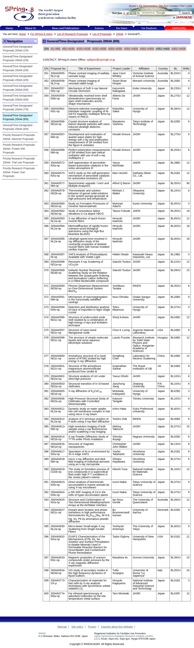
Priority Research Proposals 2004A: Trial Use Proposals (19, 160)
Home (9, 28)
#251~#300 (131, 48)
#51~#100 (68, 48)
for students (149, 28)
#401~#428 (178, 48)
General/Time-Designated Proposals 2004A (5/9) (19, 88)
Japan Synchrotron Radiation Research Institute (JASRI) (123, 636)
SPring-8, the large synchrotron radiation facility (40, 13)
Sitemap (62, 626)
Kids (179, 28)
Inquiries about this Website (117, 626)
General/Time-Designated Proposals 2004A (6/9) (19, 97)
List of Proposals (101, 34)
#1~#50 (55, 48)
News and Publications (65, 28)
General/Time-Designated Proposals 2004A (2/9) (19, 58)
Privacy (92, 626)
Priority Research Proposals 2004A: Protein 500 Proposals (19, 148)
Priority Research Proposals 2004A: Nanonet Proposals (19, 137)
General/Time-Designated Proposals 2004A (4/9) (19, 78)
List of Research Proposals (72, 34)
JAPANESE (184, 17)
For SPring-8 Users (41, 34)
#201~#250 (115, 48)
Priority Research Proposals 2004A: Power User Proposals (19, 172)
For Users (121, 28)
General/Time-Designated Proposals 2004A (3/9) (19, 68)
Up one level (36, 41)
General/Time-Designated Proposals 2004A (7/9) (19, 107)
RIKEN (42, 633)
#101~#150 (83, 48)
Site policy (77, 626)
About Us (30, 28)
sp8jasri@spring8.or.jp (101, 59)
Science (99, 28)
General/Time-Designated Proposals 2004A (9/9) (19, 127)
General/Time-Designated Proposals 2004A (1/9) (19, 48)
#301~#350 (147, 48)
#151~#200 (99, 48)
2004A (119, 34)
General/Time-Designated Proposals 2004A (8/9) (19, 117)
